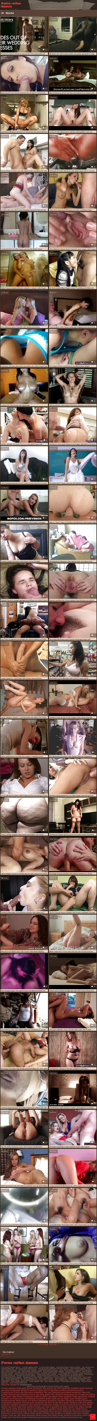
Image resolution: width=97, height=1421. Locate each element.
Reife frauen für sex (66, 1409)
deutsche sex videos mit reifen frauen (53, 1368)
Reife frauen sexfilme (47, 1409)
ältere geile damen (47, 1367)
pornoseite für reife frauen (55, 1377)
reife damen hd (61, 1378)
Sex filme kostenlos (26, 1415)
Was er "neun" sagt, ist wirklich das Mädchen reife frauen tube (73, 522)
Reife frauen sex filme (26, 1401)
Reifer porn (69, 1399)
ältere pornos (55, 1411)
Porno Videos (23, 1413)
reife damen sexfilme (19, 1381)
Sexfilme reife (76, 1403)
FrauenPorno (7, 1392)
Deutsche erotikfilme (33, 1392)
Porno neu (19, 1392)
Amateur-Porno (28, 1394)
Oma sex (12, 1415)
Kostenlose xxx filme (76, 1405)
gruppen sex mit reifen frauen (27, 1373)
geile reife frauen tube (10, 1371)
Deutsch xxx (7, 1399)
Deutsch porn (14, 1394)
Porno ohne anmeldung (24, 1399)
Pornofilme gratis (43, 1399)
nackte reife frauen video (24, 1374)
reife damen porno (77, 1380)
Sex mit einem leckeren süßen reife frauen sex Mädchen (21, 1147)
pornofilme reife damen (26, 1376)
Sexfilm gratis (81, 1399)
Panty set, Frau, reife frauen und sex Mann (17, 1342)
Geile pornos (57, 1399)
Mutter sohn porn (74, 1413)
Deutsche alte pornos (43, 1388)
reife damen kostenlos (10, 1380)
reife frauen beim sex (18, 1383)
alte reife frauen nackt (10, 1367)
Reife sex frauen (9, 1413)
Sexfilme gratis (78, 1388)
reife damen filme (46, 1378)
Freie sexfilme (28, 1407)
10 (55, 1344)
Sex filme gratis (43, 1394)
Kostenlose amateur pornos (54, 1405)
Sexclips (61, 1401)
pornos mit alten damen (32, 1377)
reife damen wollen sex (70, 1381)
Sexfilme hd (60, 1413)
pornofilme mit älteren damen (70, 1374)
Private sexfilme (8, 1388)
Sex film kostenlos (62, 1388)
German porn (28, 1403)
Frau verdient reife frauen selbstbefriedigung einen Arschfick (72, 327)
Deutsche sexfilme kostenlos (79, 1401)
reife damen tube (36, 1381)
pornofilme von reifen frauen (72, 1376)
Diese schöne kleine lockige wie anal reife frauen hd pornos (72, 990)
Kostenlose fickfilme (32, 1396)
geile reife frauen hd (83, 1370)
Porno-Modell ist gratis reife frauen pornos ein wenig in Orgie (24, 795)
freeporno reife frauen (48, 1370)
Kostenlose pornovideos (38, 1417)
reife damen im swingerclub (79, 1378)
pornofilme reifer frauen (47, 1376)
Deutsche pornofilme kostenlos (66, 1392)
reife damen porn (61, 1380)
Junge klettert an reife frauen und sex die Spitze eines (21, 249)
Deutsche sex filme (43, 1403)
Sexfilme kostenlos (19, 1405)
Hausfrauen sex (70, 1394)
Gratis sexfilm (36, 1413)
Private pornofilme (86, 1394)
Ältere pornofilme (50, 1396)
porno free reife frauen (46, 1374)
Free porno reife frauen (12, 1396)
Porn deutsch (35, 1405)
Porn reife (16, 1407)
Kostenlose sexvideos (47, 1401)
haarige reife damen (49, 1373)
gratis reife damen (72, 1371)
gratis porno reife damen (53, 1371)
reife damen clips (30, 1378)
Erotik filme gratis (61, 1403)
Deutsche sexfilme (58, 1417)
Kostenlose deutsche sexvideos (76, 1411)
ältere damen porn (30, 1367)
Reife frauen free (43, 1415)
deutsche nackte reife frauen (68, 1367)
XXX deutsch (57, 1394)
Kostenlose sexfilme (57, 1390)
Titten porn (43, 1390)
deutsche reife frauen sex (26, 1368)
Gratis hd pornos (19, 1411)
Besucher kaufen (9, 1385)
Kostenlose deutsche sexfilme (23, 1390)
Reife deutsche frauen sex (24, 1409)
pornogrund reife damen (11, 1377)
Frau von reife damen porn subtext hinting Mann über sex (71, 132)
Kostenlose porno (75, 1390)
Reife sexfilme (64, 1396)
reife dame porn (74, 1377)
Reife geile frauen (25, 1388)
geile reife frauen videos (32, 1371)
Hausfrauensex (8, 1401)
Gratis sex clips (42, 1407)
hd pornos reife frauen (68, 1373)
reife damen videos (52, 1381)
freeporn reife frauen (28, 1370)
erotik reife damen (77, 1368)
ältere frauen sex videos (74, 1407)
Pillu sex (48, 1392)
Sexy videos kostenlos (38, 1411)
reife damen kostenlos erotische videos (37, 1380)
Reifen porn (48, 1413)
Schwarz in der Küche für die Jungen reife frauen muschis (71, 717)
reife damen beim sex (14, 1378)
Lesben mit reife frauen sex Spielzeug (15, 405)
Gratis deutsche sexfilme (83, 1396)
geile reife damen (66, 1370)
